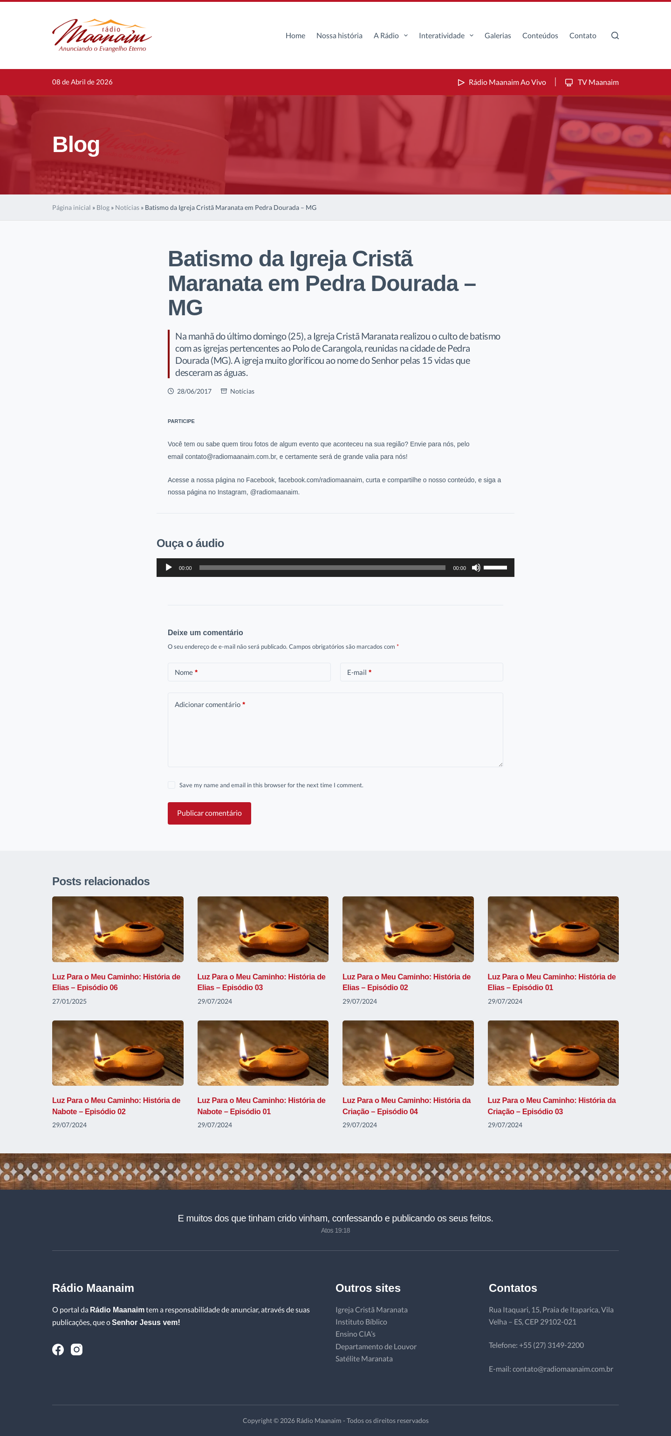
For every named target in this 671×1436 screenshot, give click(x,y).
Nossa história (339, 35)
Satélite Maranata (364, 1358)
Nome (186, 672)
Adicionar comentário (210, 704)
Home (295, 35)
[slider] (322, 567)
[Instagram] (76, 1349)
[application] (335, 567)
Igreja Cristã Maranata (372, 1309)
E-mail (359, 672)
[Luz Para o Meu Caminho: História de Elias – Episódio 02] (408, 929)
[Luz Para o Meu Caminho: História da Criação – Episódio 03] (553, 1053)
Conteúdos (540, 35)
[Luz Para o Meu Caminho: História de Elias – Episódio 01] (553, 929)
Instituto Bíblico (361, 1321)
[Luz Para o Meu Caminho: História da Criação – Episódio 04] (408, 1053)
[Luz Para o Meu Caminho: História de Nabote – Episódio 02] (118, 1053)
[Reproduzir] (168, 567)
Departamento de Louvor (376, 1346)
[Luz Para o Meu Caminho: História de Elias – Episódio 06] (118, 929)
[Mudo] (476, 567)
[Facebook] (58, 1349)
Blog (103, 207)
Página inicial (71, 207)
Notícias (127, 207)
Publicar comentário (209, 812)
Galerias (498, 35)
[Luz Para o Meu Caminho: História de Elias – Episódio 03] (263, 929)
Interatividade (448, 35)
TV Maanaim (591, 81)
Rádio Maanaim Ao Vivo (501, 81)
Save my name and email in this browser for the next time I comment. (271, 785)
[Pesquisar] (615, 35)
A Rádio (392, 35)
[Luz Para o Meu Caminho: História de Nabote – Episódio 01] (263, 1053)
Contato (582, 35)
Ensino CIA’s (356, 1333)
